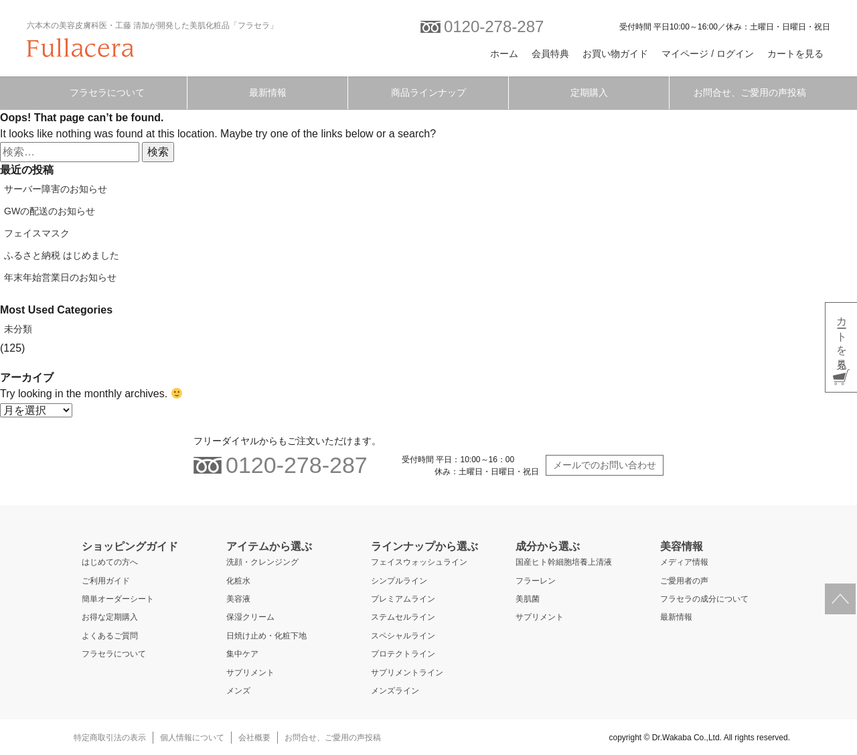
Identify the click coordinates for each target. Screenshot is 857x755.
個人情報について (192, 737)
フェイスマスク (37, 233)
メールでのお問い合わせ (604, 465)
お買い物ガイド (615, 53)
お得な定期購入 (110, 617)
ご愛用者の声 (684, 581)
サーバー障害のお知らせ (55, 189)
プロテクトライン (403, 654)
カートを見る (795, 53)
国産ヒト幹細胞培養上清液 (564, 562)
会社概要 (254, 737)
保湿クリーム (250, 617)
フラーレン (536, 581)
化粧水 (238, 581)
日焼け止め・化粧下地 (266, 635)
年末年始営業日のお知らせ (60, 277)
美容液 (238, 599)
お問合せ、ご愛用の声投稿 (750, 92)
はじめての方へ (110, 562)
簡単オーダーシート (118, 599)
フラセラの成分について (704, 599)
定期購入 (589, 92)
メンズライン (395, 690)
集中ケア (242, 654)
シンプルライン (399, 581)
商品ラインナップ (428, 92)
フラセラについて (107, 92)
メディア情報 (684, 562)
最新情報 (268, 92)
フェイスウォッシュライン (419, 562)
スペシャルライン (403, 635)
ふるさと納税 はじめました (61, 255)
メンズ (238, 690)
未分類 (18, 329)
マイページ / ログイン (707, 53)
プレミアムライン (403, 599)
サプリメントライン (407, 672)
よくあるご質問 (110, 635)
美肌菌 (528, 599)
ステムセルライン (403, 617)
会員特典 (550, 53)
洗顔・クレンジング (262, 562)
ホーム (504, 53)
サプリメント (250, 672)
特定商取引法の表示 (110, 737)
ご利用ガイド (106, 581)
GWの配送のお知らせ (49, 211)
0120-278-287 (482, 26)
